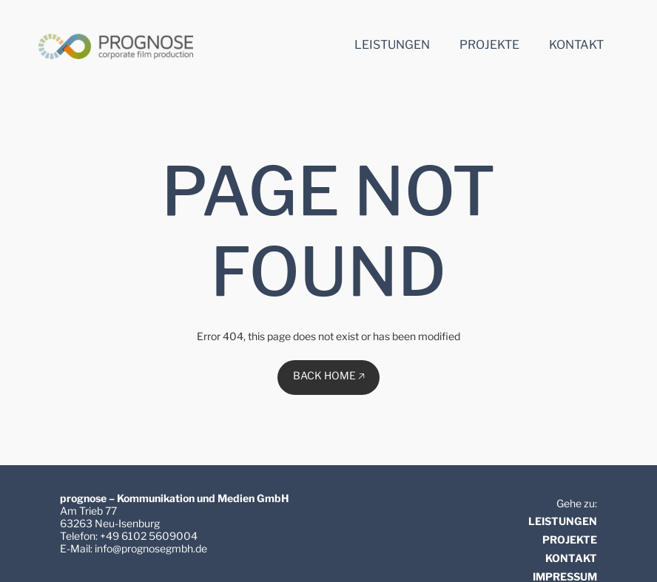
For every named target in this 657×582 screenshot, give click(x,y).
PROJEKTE (569, 539)
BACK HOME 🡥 (329, 375)
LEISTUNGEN (562, 521)
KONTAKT (571, 558)
